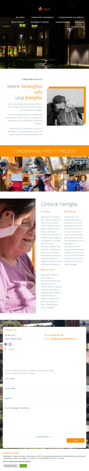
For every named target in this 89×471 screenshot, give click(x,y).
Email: (46, 338)
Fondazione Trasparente (42, 17)
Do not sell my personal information (17, 461)
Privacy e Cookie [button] (10, 466)
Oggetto (44, 401)
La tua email (44, 391)
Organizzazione (63, 22)
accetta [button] (23, 466)
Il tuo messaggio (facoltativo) (44, 422)
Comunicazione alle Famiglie (71, 17)
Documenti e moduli (41, 22)
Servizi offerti (18, 22)
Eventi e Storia (77, 27)
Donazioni (79, 22)
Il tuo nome (44, 381)
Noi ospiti (21, 17)
